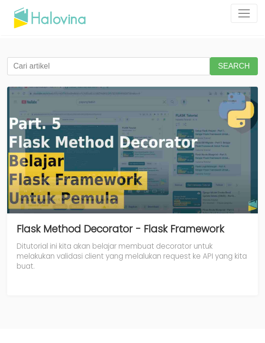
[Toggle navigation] (244, 13)
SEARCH (234, 66)
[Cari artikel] (108, 66)
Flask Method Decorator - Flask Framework (120, 229)
